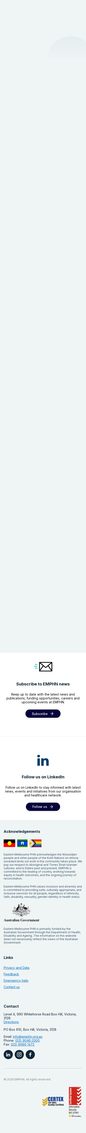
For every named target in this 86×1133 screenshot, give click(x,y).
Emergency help (16, 980)
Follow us (39, 807)
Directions (11, 1022)
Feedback (11, 974)
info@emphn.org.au (27, 1037)
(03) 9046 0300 (27, 1040)
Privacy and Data (16, 968)
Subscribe (39, 714)
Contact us (12, 987)
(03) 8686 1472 (22, 1044)
